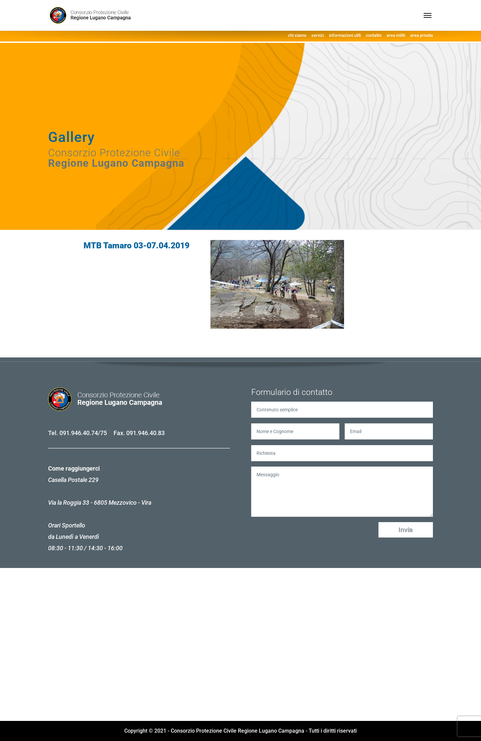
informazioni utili (345, 35)
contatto (373, 35)
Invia (405, 530)
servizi (317, 35)
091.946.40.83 (145, 432)
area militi (395, 35)
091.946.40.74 (78, 432)
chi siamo (297, 35)
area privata (421, 35)
